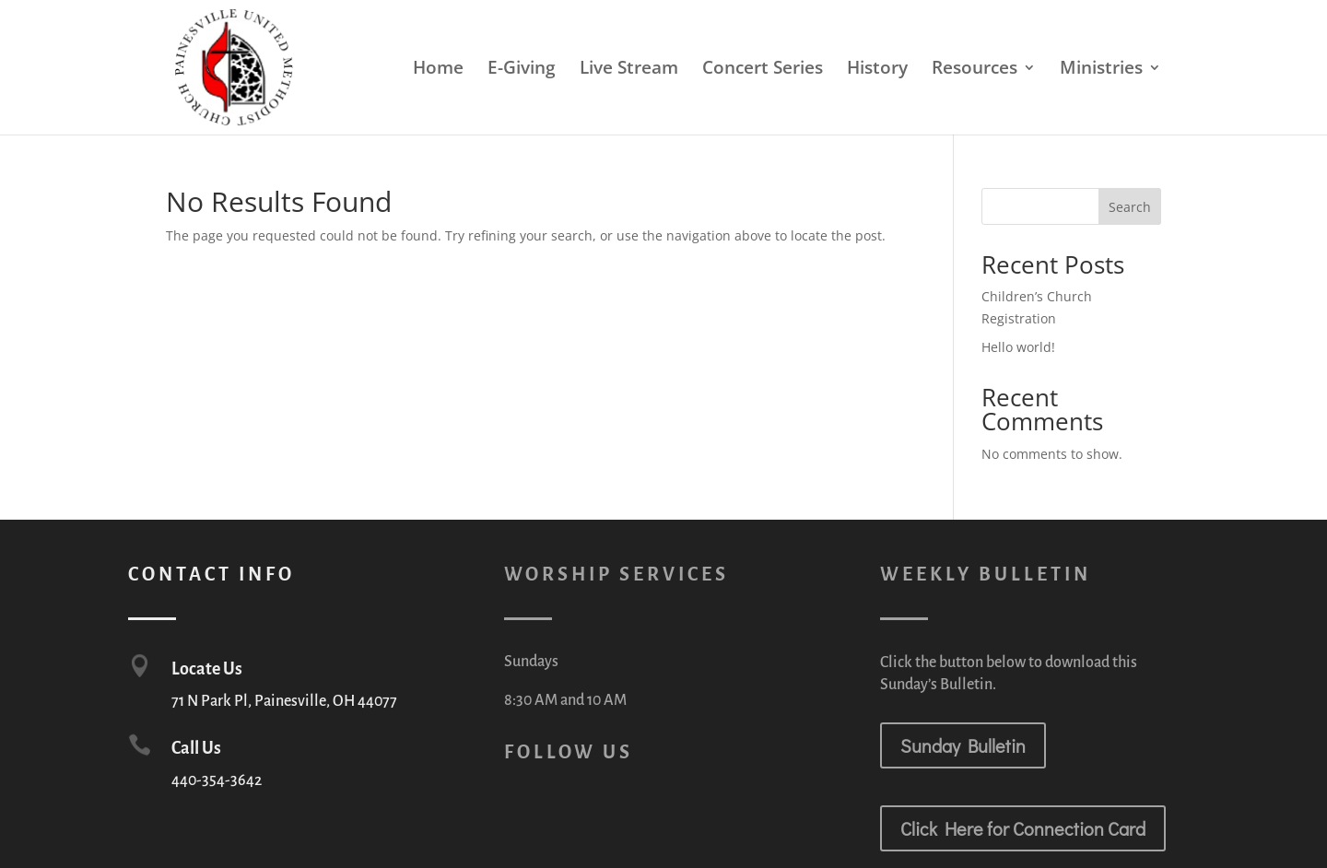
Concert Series (762, 70)
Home (438, 70)
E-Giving (521, 70)
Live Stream (629, 70)
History (877, 70)
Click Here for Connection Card (1022, 828)
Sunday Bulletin (963, 745)
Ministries (1101, 70)
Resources (974, 70)
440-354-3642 (216, 780)
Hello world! (1018, 347)
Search (1130, 207)
